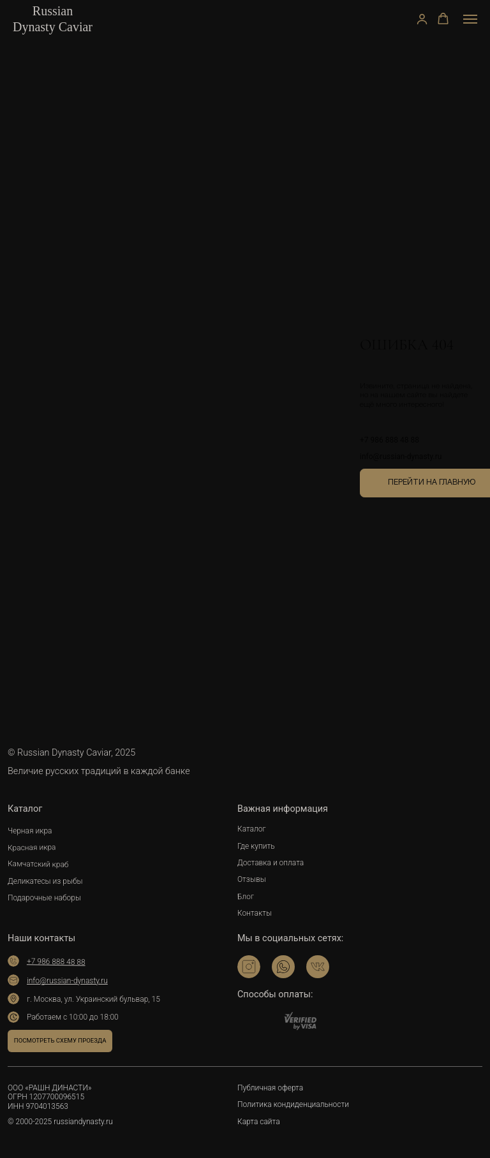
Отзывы (251, 879)
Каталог (251, 829)
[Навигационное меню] (470, 19)
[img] (248, 966)
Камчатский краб (38, 865)
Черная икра (30, 830)
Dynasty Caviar (53, 27)
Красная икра (32, 847)
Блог (245, 896)
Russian (53, 11)
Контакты (254, 913)
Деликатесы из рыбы (45, 881)
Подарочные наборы (44, 897)
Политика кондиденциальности (293, 1104)
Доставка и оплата (270, 862)
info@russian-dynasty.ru (401, 456)
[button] (422, 19)
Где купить (256, 846)
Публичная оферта (270, 1087)
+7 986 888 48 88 (389, 440)
